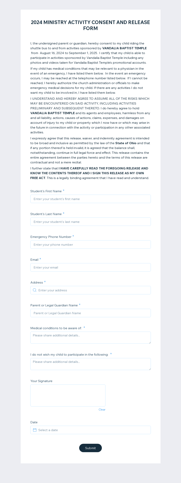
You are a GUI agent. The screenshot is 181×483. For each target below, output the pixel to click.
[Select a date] (93, 430)
